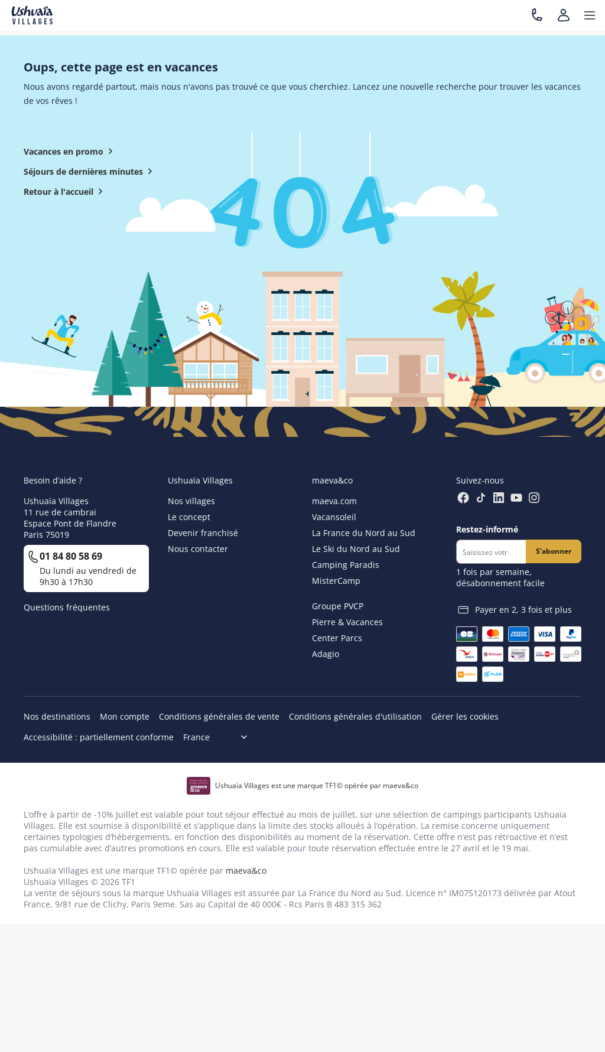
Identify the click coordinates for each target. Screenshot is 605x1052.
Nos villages (191, 501)
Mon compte (124, 716)
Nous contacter (198, 548)
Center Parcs (337, 637)
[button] (590, 15)
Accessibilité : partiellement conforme (99, 737)
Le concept (189, 516)
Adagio (325, 653)
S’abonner (553, 551)
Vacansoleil (334, 516)
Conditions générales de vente (219, 716)
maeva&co (246, 870)
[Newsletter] (491, 552)
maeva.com (334, 501)
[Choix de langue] (220, 737)
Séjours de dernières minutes (90, 171)
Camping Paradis (345, 564)
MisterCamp (336, 580)
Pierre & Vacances (347, 622)
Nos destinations (57, 716)
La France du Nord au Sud (363, 532)
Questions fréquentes (67, 607)
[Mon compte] (564, 15)
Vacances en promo (71, 151)
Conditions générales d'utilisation (355, 716)
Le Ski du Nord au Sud (356, 548)
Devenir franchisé (203, 532)
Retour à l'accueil (66, 191)
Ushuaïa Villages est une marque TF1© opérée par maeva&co (316, 785)
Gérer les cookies (465, 716)
